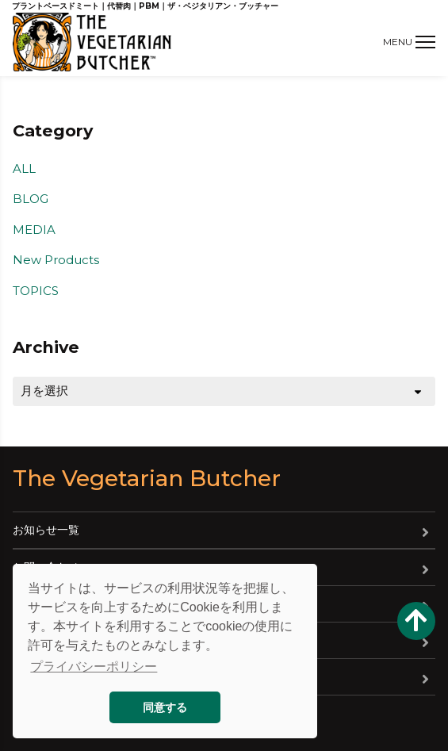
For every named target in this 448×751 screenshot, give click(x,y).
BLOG (30, 198)
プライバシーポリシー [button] (93, 666)
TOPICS (36, 290)
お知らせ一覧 (46, 530)
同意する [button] (165, 707)
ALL (24, 168)
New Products (56, 259)
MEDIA (34, 229)
